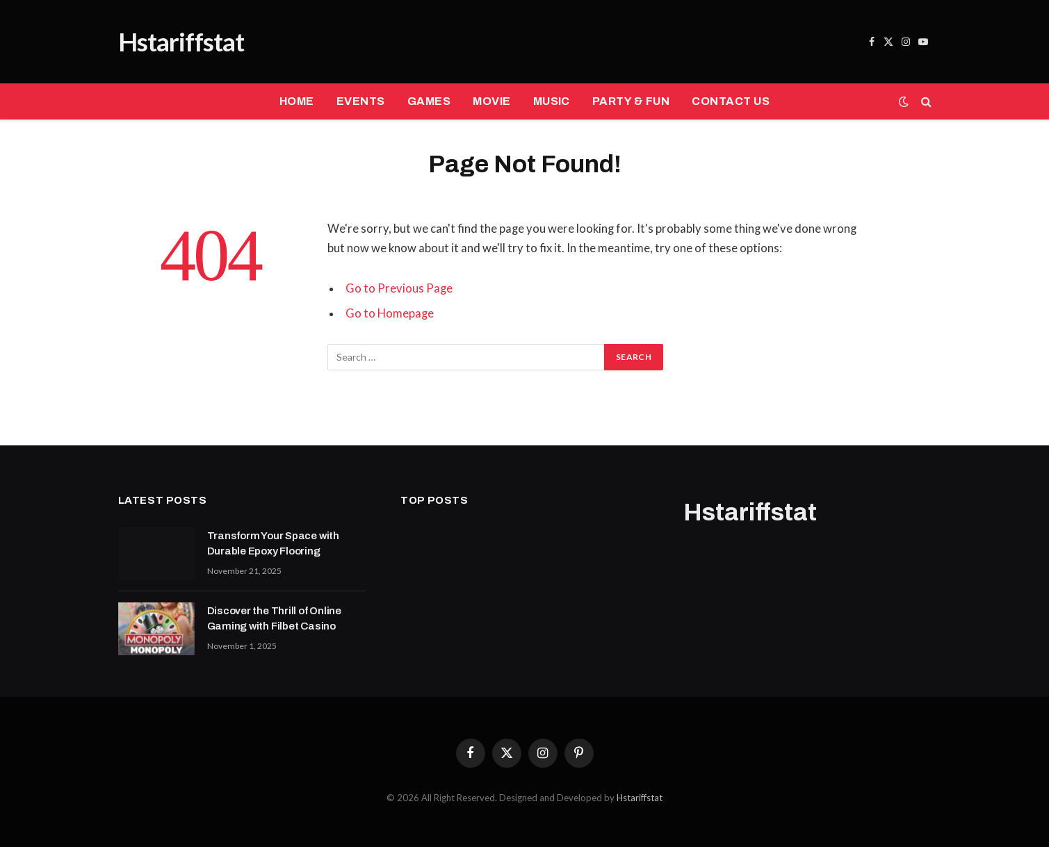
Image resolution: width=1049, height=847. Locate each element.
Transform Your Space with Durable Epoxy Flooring (273, 543)
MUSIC (551, 101)
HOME (296, 101)
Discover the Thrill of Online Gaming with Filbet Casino (274, 618)
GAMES (428, 101)
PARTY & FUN (630, 101)
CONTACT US (731, 101)
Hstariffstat (639, 797)
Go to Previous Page (399, 288)
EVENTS (360, 101)
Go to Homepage (389, 313)
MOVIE (491, 101)
